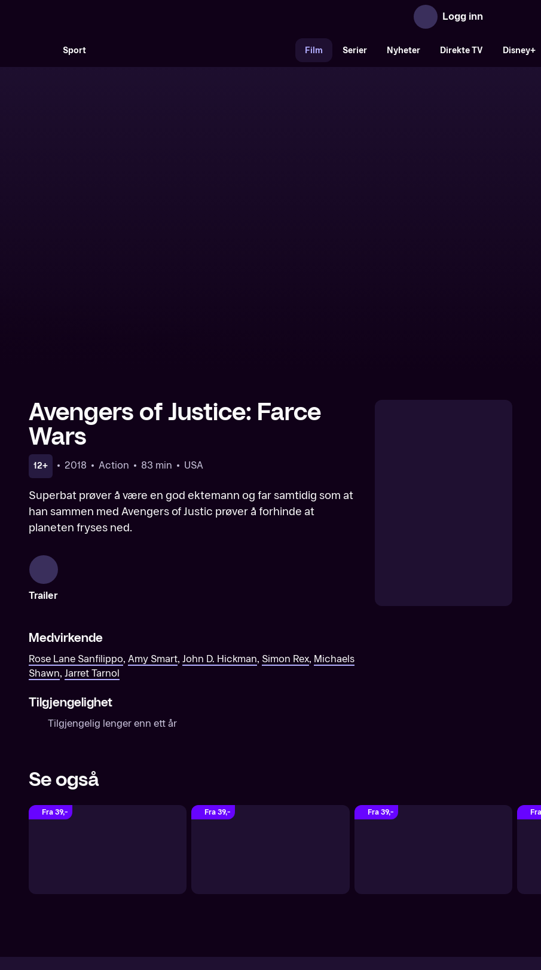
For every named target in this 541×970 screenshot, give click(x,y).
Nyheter (403, 50)
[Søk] (41, 50)
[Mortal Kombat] (433, 709)
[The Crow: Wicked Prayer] (108, 709)
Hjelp (290, 865)
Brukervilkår (338, 865)
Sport (74, 50)
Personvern (399, 865)
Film (314, 50)
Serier (355, 50)
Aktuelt (203, 865)
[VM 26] (195, 50)
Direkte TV (461, 50)
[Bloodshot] (270, 709)
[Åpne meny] (500, 17)
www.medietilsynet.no (343, 906)
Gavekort (248, 865)
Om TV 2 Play (147, 865)
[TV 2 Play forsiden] (118, 17)
